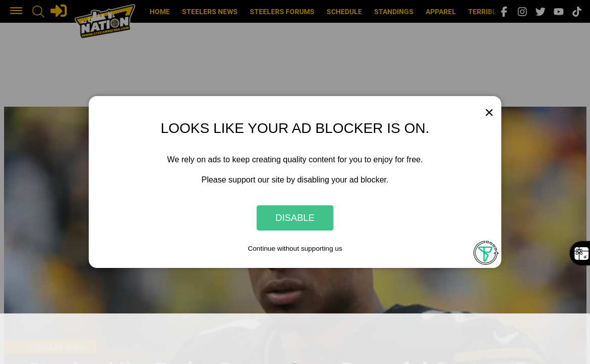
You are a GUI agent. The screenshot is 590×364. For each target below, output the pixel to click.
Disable (295, 217)
